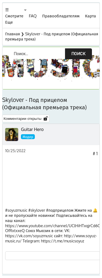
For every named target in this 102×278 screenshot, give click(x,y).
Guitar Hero (32, 129)
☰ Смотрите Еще (14, 16)
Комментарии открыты (26, 118)
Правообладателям (61, 15)
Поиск (78, 53)
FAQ (33, 15)
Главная (12, 33)
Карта (90, 15)
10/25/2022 (15, 150)
